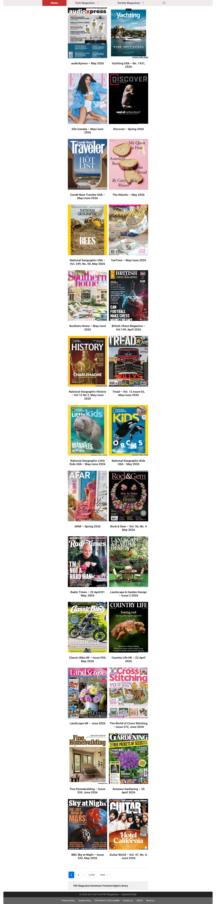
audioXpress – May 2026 (87, 63)
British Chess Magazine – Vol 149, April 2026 (128, 327)
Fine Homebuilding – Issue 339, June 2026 (87, 790)
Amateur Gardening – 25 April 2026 (129, 790)
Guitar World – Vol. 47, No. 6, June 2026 (128, 856)
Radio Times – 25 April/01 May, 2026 (87, 593)
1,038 (91, 874)
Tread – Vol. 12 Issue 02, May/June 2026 (128, 393)
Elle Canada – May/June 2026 (87, 130)
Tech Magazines (92, 3)
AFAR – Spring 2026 (88, 526)
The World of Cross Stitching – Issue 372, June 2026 (128, 725)
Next (104, 875)
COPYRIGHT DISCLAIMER (106, 900)
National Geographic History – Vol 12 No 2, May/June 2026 (87, 395)
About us (150, 900)
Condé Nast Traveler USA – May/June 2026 (87, 196)
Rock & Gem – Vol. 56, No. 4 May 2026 (128, 528)
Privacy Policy (68, 900)
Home (54, 3)
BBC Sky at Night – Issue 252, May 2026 (87, 856)
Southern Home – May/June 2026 (87, 327)
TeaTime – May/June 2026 (128, 260)
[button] (164, 3)
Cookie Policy (84, 900)
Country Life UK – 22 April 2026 (128, 659)
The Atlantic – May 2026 (128, 194)
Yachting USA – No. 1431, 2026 (128, 65)
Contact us (128, 900)
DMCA (140, 900)
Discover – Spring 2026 (128, 129)
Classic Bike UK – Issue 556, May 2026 (87, 659)
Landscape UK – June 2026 (87, 723)
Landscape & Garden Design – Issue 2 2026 (128, 593)
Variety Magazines (135, 3)
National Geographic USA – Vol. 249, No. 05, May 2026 (87, 262)
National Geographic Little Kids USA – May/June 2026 (87, 462)
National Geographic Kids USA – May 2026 (128, 462)
